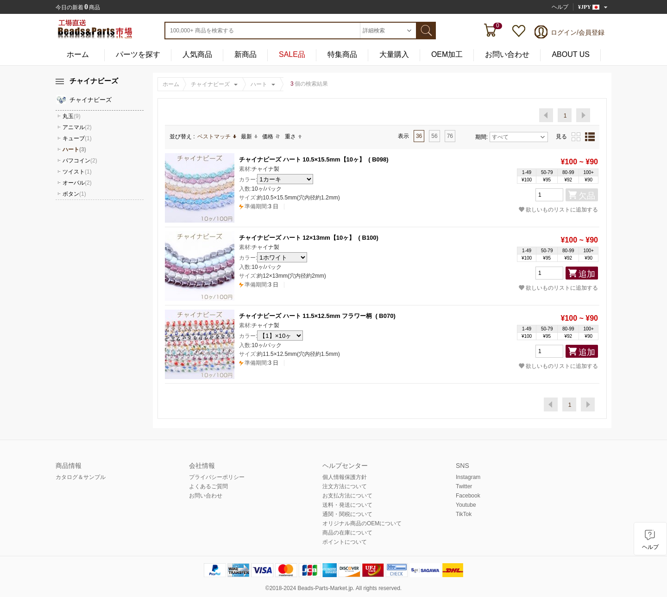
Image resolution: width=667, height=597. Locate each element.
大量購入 (394, 54)
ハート (259, 84)
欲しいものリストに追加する (558, 209)
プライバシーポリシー (217, 477)
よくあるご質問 (208, 486)
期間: (481, 137)
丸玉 (72, 116)
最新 (249, 136)
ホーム (78, 54)
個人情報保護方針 (344, 477)
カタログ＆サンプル (81, 477)
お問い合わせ (507, 54)
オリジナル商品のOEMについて (362, 523)
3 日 (258, 206)
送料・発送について (347, 505)
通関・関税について (347, 514)
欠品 (587, 195)
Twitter (464, 486)
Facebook (468, 495)
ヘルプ (560, 7)
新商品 (245, 54)
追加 (587, 274)
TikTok (464, 514)
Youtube (466, 505)
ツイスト (77, 171)
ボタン (74, 194)
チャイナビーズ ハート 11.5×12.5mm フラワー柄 (305, 315)
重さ (293, 136)
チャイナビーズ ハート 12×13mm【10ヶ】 (297, 237)
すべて (518, 137)
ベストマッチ (216, 136)
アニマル (77, 127)
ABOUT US (571, 54)
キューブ (77, 138)
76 (450, 136)
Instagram (468, 477)
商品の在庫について (347, 532)
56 (434, 136)
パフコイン (80, 160)
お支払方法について (347, 495)
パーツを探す (138, 54)
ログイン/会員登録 (577, 32)
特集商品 (342, 54)
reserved (389, 588)
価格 (271, 136)
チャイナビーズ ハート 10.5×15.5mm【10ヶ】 (302, 159)
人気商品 (197, 54)
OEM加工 (447, 54)
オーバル (77, 183)
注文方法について (344, 486)
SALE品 (292, 54)
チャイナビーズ (210, 84)
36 (419, 136)
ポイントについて (344, 542)
